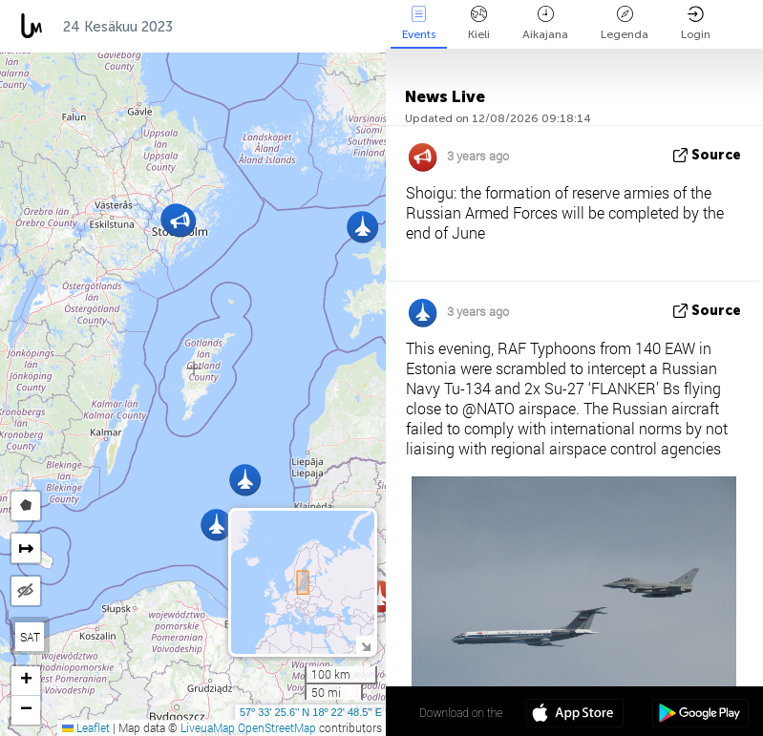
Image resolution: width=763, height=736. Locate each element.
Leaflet (86, 727)
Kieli (479, 23)
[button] (362, 226)
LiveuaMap (207, 727)
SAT (30, 636)
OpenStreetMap (277, 727)
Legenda (624, 23)
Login (695, 23)
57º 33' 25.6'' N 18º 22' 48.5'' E (311, 712)
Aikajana (545, 23)
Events (418, 23)
